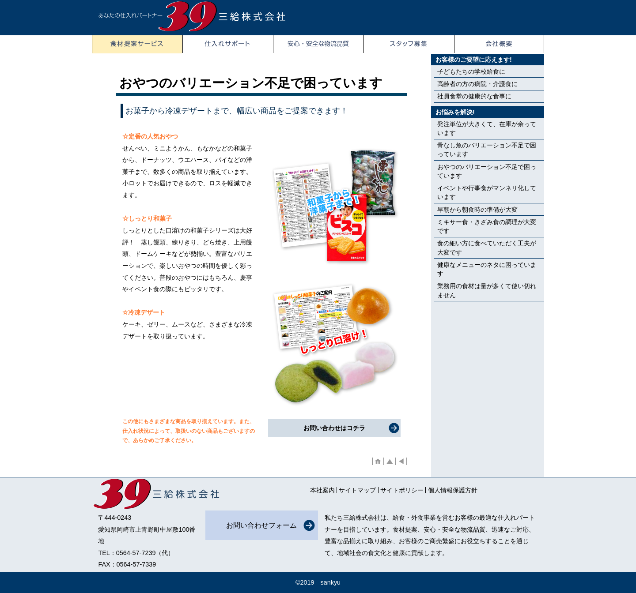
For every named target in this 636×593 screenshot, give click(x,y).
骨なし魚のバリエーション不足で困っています (486, 150)
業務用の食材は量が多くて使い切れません (486, 290)
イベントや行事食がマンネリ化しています (486, 192)
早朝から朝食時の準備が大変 (477, 209)
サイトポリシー (402, 490)
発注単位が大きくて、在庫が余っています (486, 128)
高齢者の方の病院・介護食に (477, 83)
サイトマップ (357, 490)
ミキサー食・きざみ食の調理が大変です (486, 226)
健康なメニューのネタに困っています (486, 269)
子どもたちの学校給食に (471, 71)
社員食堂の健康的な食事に (474, 96)
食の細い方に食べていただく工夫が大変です (486, 247)
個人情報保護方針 (452, 490)
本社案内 (322, 490)
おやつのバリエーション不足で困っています (486, 171)
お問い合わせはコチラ (334, 428)
